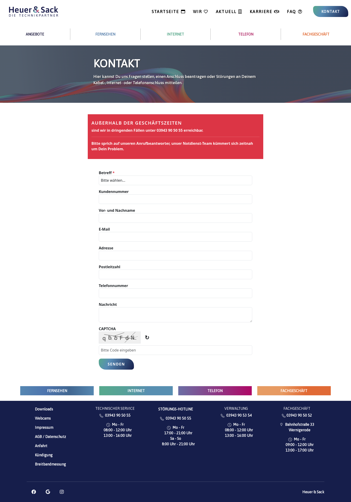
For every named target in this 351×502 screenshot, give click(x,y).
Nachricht (108, 304)
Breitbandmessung (50, 464)
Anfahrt (41, 446)
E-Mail (104, 229)
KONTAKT (330, 11)
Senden (116, 364)
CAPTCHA (107, 328)
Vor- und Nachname (117, 210)
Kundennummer (114, 191)
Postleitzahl (109, 266)
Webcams (43, 418)
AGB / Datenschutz (50, 437)
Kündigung (44, 455)
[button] (34, 491)
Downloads (44, 409)
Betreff (107, 172)
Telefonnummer (113, 285)
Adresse (106, 248)
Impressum (44, 427)
